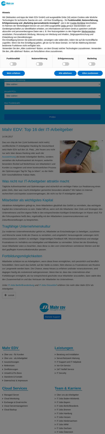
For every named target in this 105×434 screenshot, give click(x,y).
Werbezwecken (88, 31)
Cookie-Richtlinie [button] (77, 23)
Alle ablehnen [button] (65, 73)
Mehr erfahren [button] (13, 73)
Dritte (63, 26)
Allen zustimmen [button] (90, 73)
